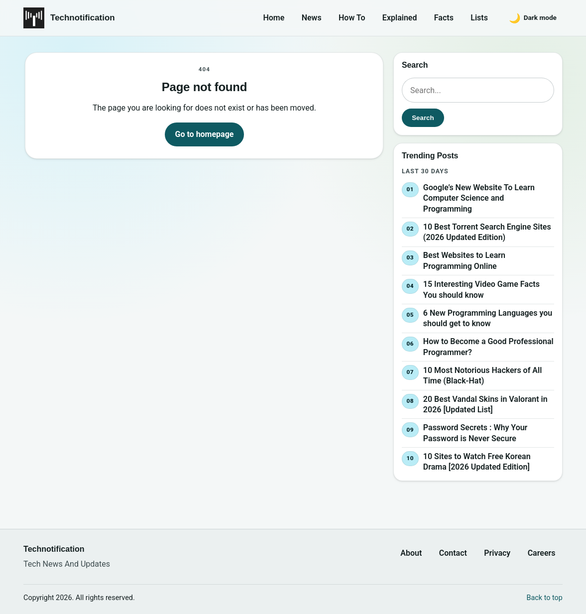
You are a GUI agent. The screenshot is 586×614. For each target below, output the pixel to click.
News (312, 17)
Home (273, 17)
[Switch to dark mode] (533, 17)
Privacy (497, 553)
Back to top (545, 598)
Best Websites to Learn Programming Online (464, 261)
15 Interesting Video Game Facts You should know (481, 289)
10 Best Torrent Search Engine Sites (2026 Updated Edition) (487, 232)
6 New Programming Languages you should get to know (487, 318)
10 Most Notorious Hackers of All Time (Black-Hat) (482, 376)
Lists (479, 17)
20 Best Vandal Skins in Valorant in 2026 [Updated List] (485, 404)
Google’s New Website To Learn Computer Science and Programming (479, 198)
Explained (399, 17)
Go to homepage (204, 134)
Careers (542, 553)
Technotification (82, 17)
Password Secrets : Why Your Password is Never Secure (475, 433)
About (411, 553)
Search (423, 118)
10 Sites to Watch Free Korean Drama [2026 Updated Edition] (477, 462)
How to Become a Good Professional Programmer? (488, 347)
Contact (453, 553)
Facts (444, 17)
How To (352, 17)
